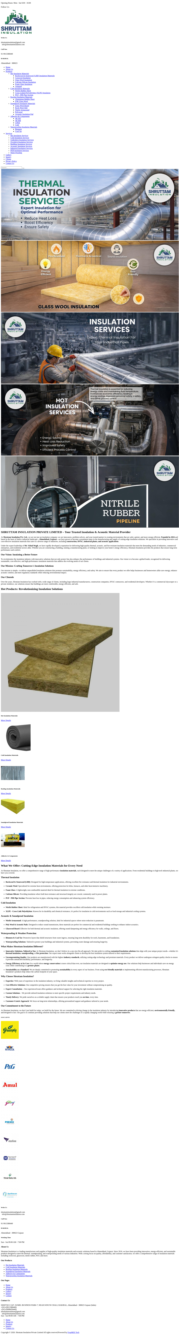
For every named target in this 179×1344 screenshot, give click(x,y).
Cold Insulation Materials (20, 89)
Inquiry (8, 157)
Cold (17, 125)
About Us (9, 69)
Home (8, 67)
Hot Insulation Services (19, 136)
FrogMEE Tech (73, 1332)
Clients (8, 159)
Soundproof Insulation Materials (22, 104)
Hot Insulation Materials (19, 74)
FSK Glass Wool (21, 101)
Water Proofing (16, 153)
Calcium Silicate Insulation (25, 82)
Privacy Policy (11, 161)
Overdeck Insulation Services (21, 142)
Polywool (18, 112)
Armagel (18, 86)
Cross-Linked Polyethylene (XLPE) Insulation (32, 93)
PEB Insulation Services (19, 151)
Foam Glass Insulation (23, 84)
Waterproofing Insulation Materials (23, 127)
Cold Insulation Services (19, 138)
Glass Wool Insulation (23, 80)
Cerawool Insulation (23, 78)
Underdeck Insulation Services (22, 140)
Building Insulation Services (21, 144)
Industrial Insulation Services (21, 148)
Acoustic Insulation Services (21, 146)
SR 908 (18, 121)
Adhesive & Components (20, 116)
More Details (6, 720)
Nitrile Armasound (22, 110)
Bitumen (18, 129)
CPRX (17, 123)
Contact (9, 1296)
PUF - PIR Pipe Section (24, 95)
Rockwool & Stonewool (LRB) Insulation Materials (35, 76)
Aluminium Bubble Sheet (25, 99)
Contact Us (10, 163)
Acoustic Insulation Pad (24, 114)
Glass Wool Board (22, 106)
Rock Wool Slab (21, 108)
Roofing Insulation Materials (21, 97)
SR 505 (18, 118)
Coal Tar (18, 131)
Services (9, 133)
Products (9, 71)
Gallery (8, 155)
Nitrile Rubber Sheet (23, 91)
